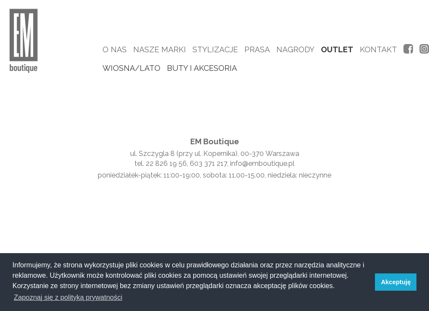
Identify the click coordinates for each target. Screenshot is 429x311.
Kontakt (378, 49)
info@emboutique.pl (262, 163)
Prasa (257, 49)
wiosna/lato (131, 68)
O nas (114, 49)
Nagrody (295, 49)
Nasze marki (159, 49)
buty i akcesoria (202, 68)
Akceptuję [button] (396, 282)
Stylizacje (215, 49)
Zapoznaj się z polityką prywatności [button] (68, 297)
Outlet (337, 49)
